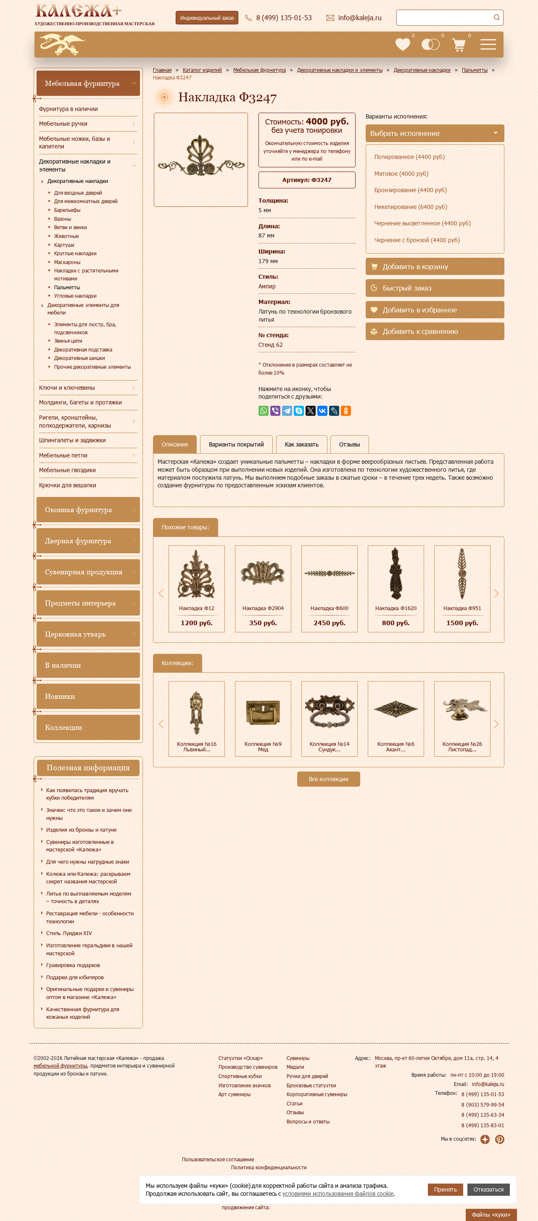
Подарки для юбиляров (75, 977)
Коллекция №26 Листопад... (463, 746)
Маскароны (67, 262)
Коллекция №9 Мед (263, 746)
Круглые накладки (75, 253)
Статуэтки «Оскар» (241, 1058)
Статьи (295, 1103)
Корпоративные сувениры (317, 1094)
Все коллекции (328, 778)
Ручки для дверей (307, 1076)
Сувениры (298, 1058)
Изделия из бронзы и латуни (81, 829)
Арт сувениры (235, 1094)
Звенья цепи (68, 341)
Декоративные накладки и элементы (75, 165)
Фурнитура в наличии (68, 108)
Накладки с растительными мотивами (86, 274)
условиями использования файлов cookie (337, 1193)
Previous (161, 593)
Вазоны (62, 219)
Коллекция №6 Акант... (395, 746)
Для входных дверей (78, 193)
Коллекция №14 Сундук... (330, 746)
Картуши (64, 245)
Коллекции (63, 727)
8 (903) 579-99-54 (483, 1104)
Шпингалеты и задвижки (72, 440)
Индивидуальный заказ (207, 18)
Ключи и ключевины (67, 387)
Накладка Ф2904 (263, 608)
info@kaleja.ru (488, 1084)
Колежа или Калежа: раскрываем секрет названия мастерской (88, 877)
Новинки (60, 696)
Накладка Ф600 (330, 608)
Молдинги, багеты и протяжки (80, 402)
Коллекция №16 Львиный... (197, 746)
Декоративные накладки (77, 180)
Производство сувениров (248, 1067)
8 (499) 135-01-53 (483, 1094)
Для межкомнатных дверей (86, 201)
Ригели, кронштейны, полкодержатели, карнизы (75, 421)
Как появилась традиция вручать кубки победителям (87, 794)
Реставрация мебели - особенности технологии (90, 917)
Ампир (267, 286)
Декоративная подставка (83, 349)
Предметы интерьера (80, 603)
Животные (66, 236)
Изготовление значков (245, 1085)
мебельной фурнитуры (60, 1065)
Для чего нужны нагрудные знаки (87, 861)
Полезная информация (88, 767)
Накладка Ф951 (462, 608)
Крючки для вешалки (67, 485)
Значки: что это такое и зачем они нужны (89, 813)
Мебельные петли (63, 455)
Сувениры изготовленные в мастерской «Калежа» (80, 845)
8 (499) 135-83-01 (483, 1125)
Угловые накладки (75, 296)
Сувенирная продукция (83, 572)
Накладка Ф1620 (396, 608)
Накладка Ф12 (196, 608)
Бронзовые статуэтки (311, 1085)
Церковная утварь (75, 634)
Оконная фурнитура (78, 509)
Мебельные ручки (63, 123)
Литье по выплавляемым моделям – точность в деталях (88, 897)
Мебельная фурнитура (82, 83)
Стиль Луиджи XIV (69, 933)
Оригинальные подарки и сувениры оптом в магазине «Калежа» (90, 993)
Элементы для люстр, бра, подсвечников (85, 328)
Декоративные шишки (79, 358)
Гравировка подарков (73, 965)
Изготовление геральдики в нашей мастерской (89, 949)
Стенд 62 (270, 344)
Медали (295, 1067)
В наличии (63, 665)
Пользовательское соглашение (218, 1159)
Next (496, 593)
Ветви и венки (70, 227)
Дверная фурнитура (78, 540)
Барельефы (67, 210)
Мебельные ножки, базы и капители (74, 142)
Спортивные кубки (240, 1076)
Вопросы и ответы (308, 1121)
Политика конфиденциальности (268, 1167)
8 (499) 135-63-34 (483, 1115)
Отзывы (295, 1112)
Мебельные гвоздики (67, 469)
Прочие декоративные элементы (92, 367)
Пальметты (67, 287)
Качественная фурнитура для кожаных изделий (82, 1013)
